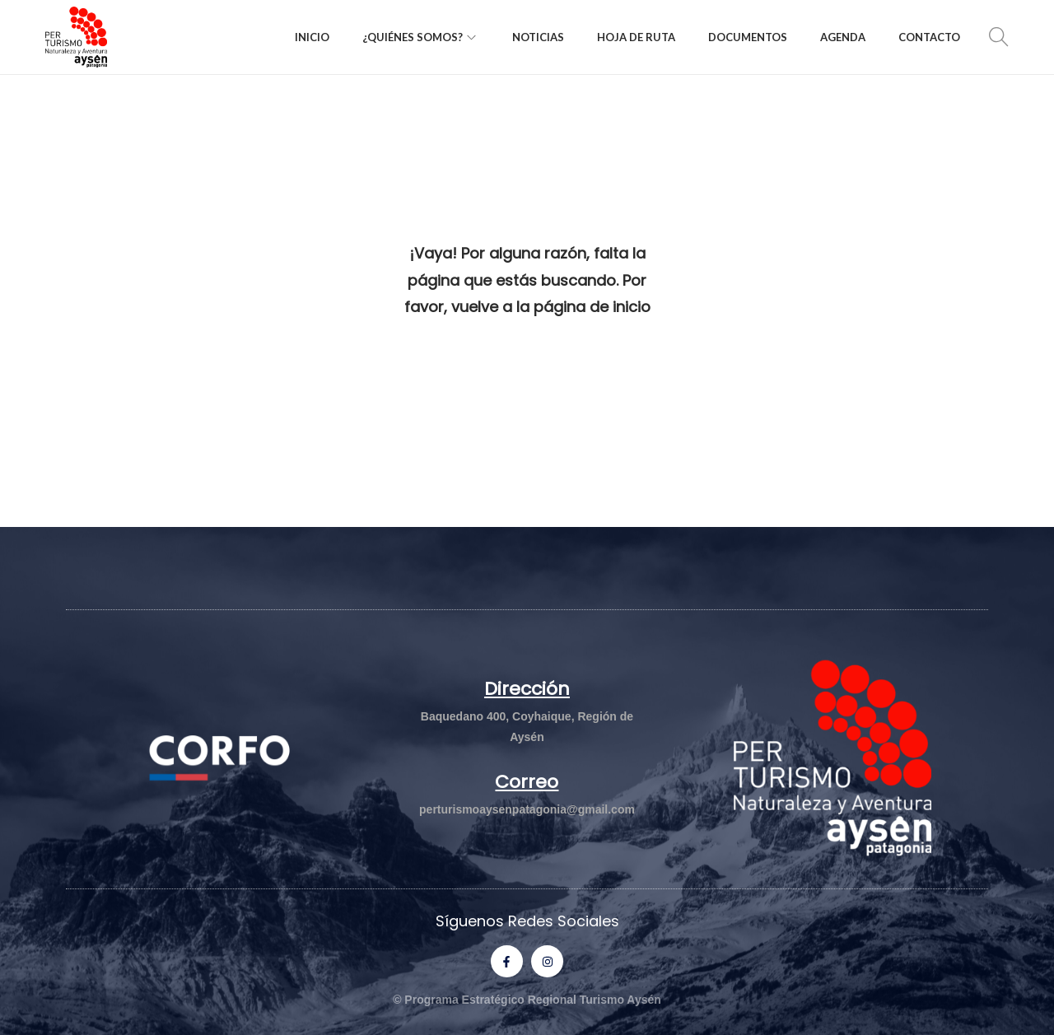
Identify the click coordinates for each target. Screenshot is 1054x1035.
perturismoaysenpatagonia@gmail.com (527, 809)
